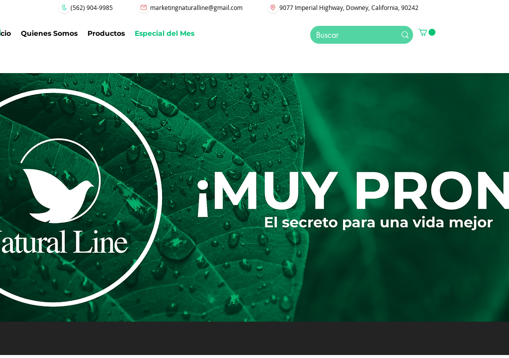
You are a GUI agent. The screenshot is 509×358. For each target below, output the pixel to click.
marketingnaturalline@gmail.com (196, 7)
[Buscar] (346, 35)
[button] (427, 32)
